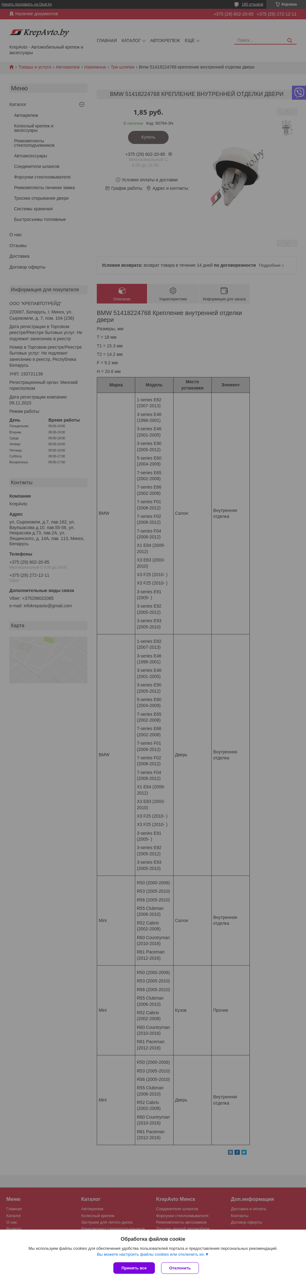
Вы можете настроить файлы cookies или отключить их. (151, 1254)
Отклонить (180, 1268)
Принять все (134, 1268)
